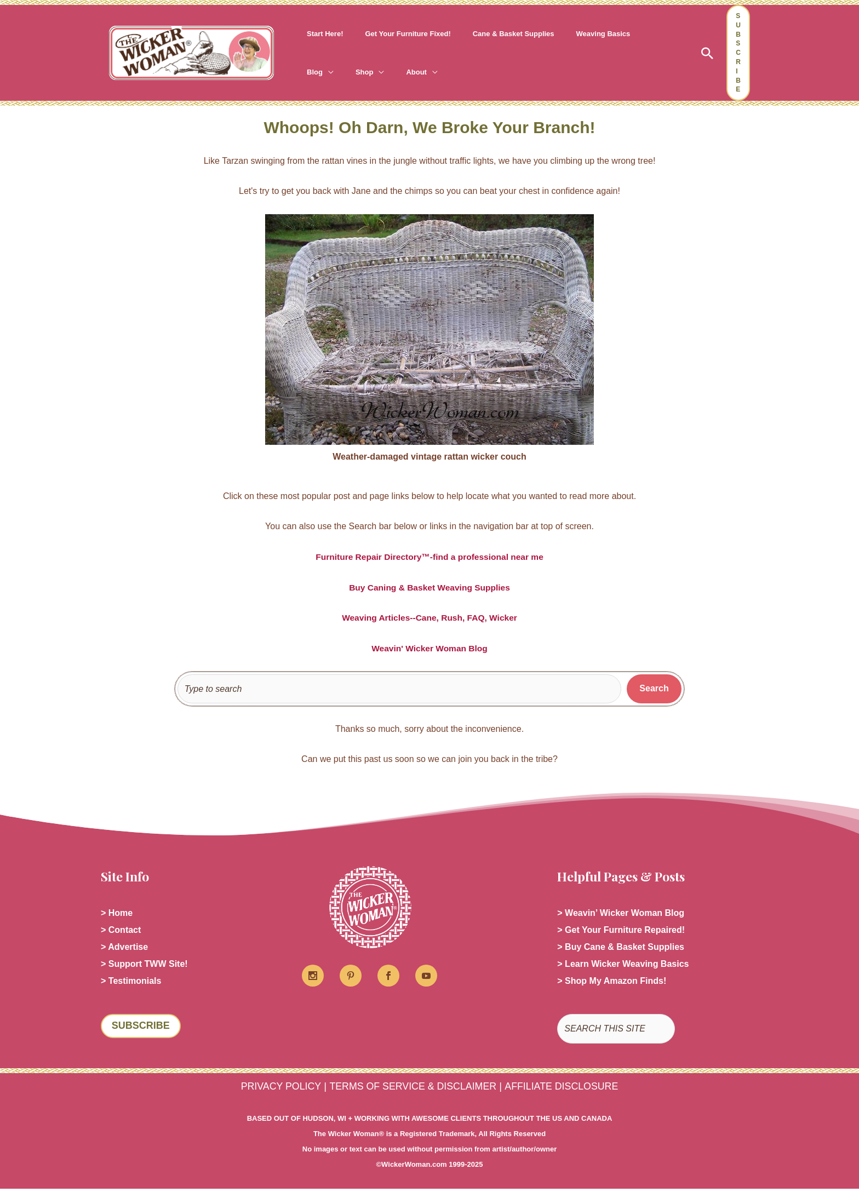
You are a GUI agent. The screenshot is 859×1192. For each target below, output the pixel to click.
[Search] (654, 689)
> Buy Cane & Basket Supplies (620, 948)
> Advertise (124, 948)
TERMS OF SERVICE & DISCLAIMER (412, 1089)
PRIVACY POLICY (274, 1089)
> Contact (121, 931)
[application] (633, 34)
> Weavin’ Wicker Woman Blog (620, 913)
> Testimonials (131, 983)
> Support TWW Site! (144, 966)
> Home (117, 913)
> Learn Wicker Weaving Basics (623, 966)
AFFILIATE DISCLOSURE (567, 1089)
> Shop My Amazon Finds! (611, 983)
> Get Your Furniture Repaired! (621, 931)
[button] (707, 53)
